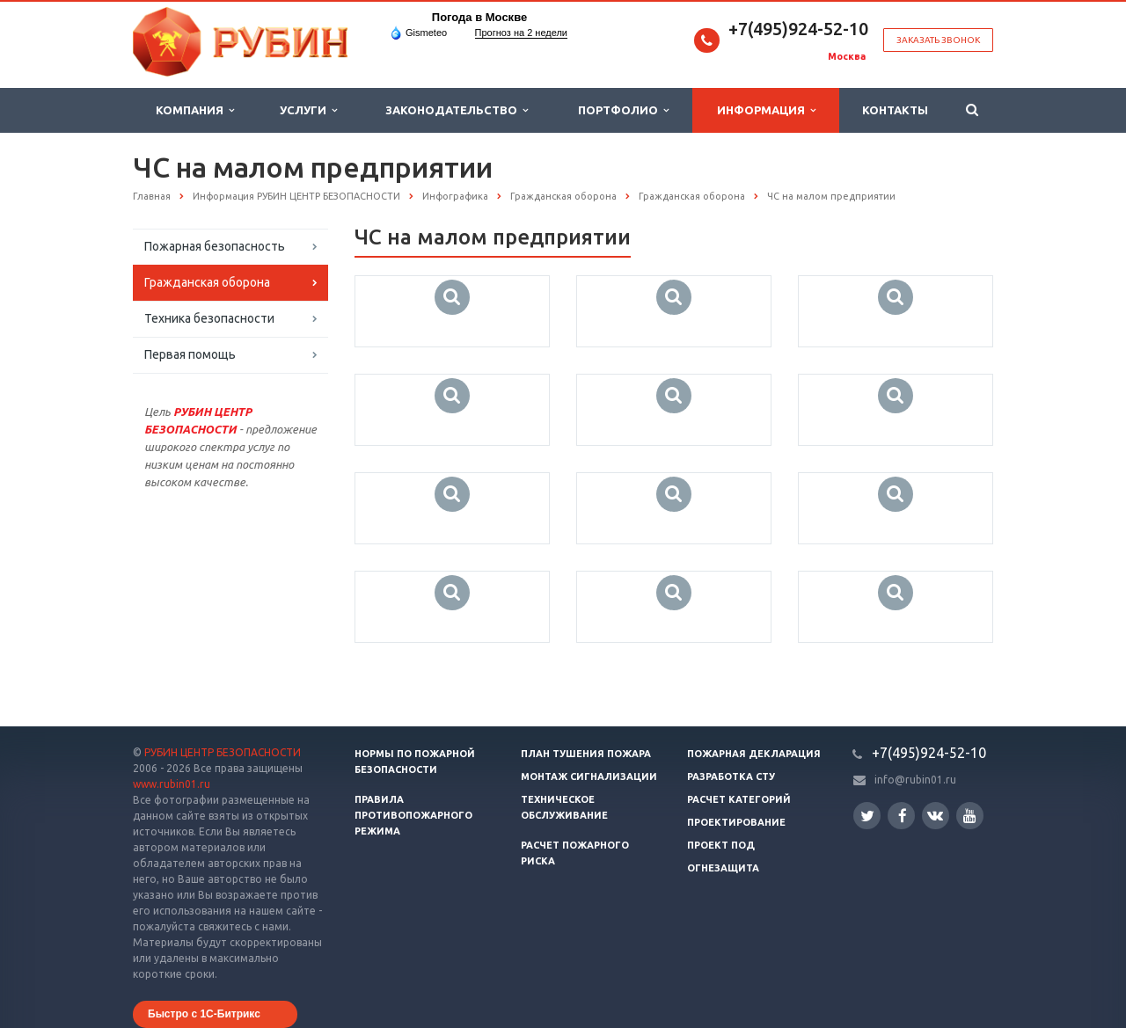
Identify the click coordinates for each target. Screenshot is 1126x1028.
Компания (195, 110)
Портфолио (623, 110)
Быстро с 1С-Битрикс (204, 1014)
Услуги (308, 110)
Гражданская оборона (207, 282)
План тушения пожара (586, 753)
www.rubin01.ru (171, 784)
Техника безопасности (209, 318)
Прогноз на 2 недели (521, 32)
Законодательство (456, 110)
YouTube (969, 815)
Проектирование (736, 822)
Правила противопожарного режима (413, 815)
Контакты (895, 110)
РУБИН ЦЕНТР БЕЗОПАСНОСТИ (222, 752)
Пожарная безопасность (214, 246)
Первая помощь (190, 354)
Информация (766, 110)
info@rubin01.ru (915, 779)
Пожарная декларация (754, 753)
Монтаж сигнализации (589, 776)
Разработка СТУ (731, 776)
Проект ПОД (721, 845)
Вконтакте (935, 814)
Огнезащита (723, 868)
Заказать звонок (938, 40)
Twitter (867, 815)
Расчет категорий (739, 799)
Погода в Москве (479, 17)
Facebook (902, 815)
